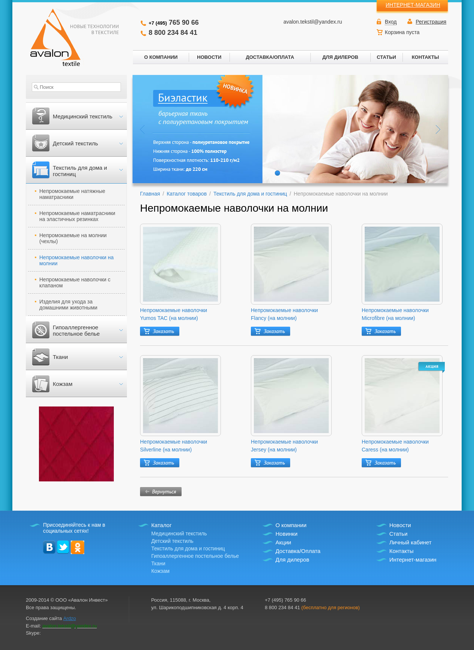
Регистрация (431, 22)
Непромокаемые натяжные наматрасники (72, 194)
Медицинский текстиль (82, 116)
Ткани (60, 357)
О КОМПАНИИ (160, 57)
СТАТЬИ (386, 57)
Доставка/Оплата (298, 551)
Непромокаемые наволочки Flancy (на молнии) (284, 314)
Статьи (398, 533)
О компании (291, 525)
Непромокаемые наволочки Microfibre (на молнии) (395, 314)
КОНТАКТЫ (425, 57)
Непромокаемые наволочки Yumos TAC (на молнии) (173, 314)
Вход (391, 22)
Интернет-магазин (413, 559)
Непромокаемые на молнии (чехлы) (73, 238)
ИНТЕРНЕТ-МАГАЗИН (413, 5)
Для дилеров (292, 559)
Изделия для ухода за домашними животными (68, 305)
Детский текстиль (75, 143)
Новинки (287, 533)
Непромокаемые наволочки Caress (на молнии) (395, 446)
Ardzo (69, 618)
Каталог (161, 525)
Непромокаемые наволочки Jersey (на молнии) (284, 446)
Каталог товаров (187, 194)
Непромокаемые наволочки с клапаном (74, 282)
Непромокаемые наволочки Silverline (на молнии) (173, 446)
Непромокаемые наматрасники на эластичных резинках (77, 216)
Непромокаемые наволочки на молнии (76, 260)
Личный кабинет (410, 542)
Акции (283, 542)
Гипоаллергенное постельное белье (76, 330)
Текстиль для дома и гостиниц (80, 170)
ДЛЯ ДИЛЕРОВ (340, 57)
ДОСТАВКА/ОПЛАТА (270, 57)
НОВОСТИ (209, 57)
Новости (400, 525)
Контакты (401, 551)
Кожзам (62, 384)
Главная (150, 194)
